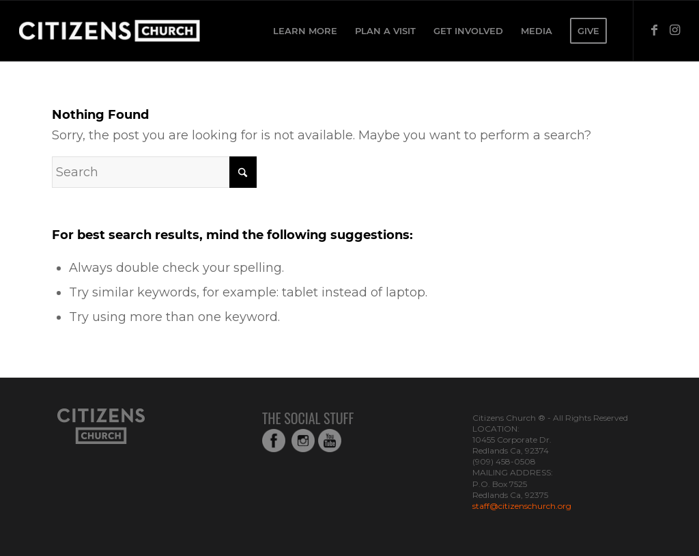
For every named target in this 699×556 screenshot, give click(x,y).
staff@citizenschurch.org (521, 506)
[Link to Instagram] (675, 30)
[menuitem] (305, 31)
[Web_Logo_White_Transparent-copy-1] (146, 31)
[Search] (154, 172)
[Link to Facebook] (654, 30)
